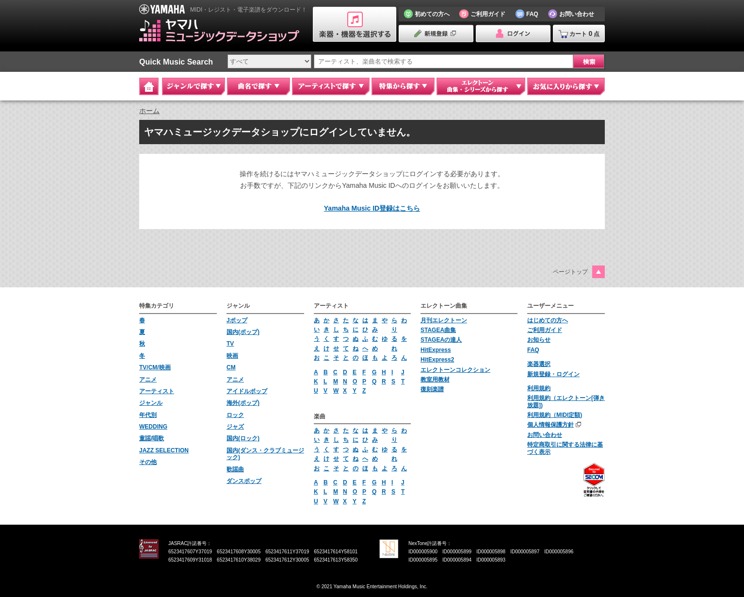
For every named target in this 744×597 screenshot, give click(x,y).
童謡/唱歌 (151, 438)
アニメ (148, 379)
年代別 (148, 415)
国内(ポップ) (242, 332)
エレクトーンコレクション (455, 369)
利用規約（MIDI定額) (554, 415)
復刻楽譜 (432, 389)
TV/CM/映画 (155, 367)
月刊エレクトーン (444, 320)
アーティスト (156, 391)
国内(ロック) (242, 438)
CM (231, 367)
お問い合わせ (544, 434)
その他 (148, 462)
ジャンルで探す (193, 86)
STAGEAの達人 (441, 339)
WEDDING (153, 426)
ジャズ (235, 426)
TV (230, 343)
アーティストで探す (331, 86)
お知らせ (538, 339)
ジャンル (150, 402)
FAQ (533, 350)
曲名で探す (258, 86)
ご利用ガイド (544, 330)
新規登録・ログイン (553, 374)
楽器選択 (538, 364)
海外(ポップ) (242, 402)
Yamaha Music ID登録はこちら (372, 208)
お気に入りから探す (566, 86)
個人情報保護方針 (550, 424)
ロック (235, 415)
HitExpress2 (437, 359)
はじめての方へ (547, 320)
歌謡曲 (235, 469)
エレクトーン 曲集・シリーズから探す (481, 86)
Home (149, 86)
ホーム (149, 111)
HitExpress (436, 350)
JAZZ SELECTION (164, 450)
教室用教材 (435, 379)
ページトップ (570, 271)
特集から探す (403, 86)
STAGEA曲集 (438, 330)
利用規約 (538, 388)
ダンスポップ (243, 481)
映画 (232, 355)
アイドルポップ (246, 391)
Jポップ (236, 320)
